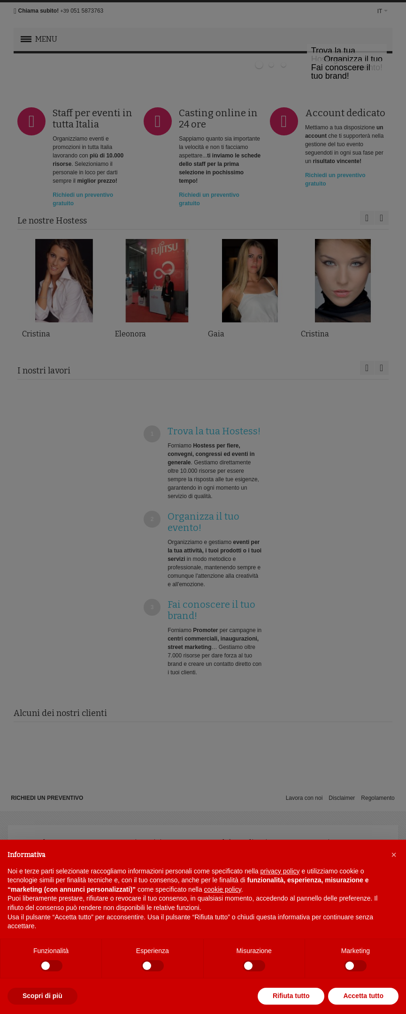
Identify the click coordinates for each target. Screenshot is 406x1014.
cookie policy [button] (222, 889)
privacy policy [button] (280, 871)
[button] (393, 854)
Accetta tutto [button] (363, 995)
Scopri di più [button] (42, 995)
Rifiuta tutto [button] (291, 995)
